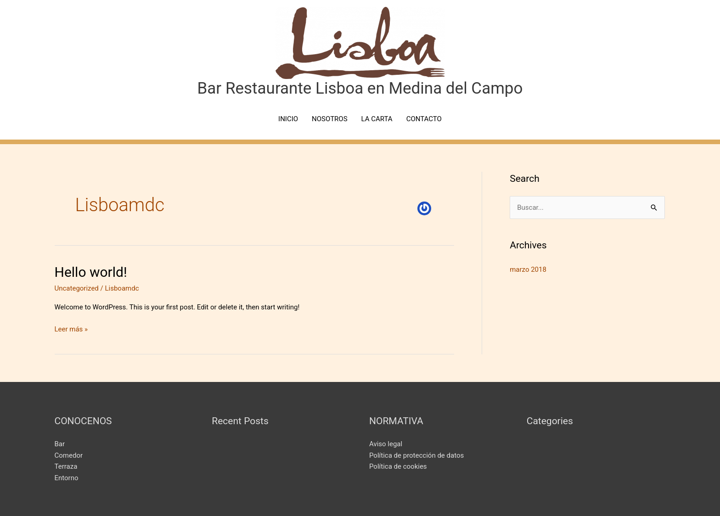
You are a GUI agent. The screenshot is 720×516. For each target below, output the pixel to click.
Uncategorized (77, 288)
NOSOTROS (329, 119)
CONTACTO (424, 119)
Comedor (69, 455)
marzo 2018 (528, 269)
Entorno (67, 478)
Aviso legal (385, 444)
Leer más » (71, 328)
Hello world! (91, 272)
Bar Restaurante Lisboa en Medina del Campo (360, 88)
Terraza (66, 466)
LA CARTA (377, 119)
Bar (60, 444)
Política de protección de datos (416, 455)
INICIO (288, 119)
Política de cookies (398, 466)
